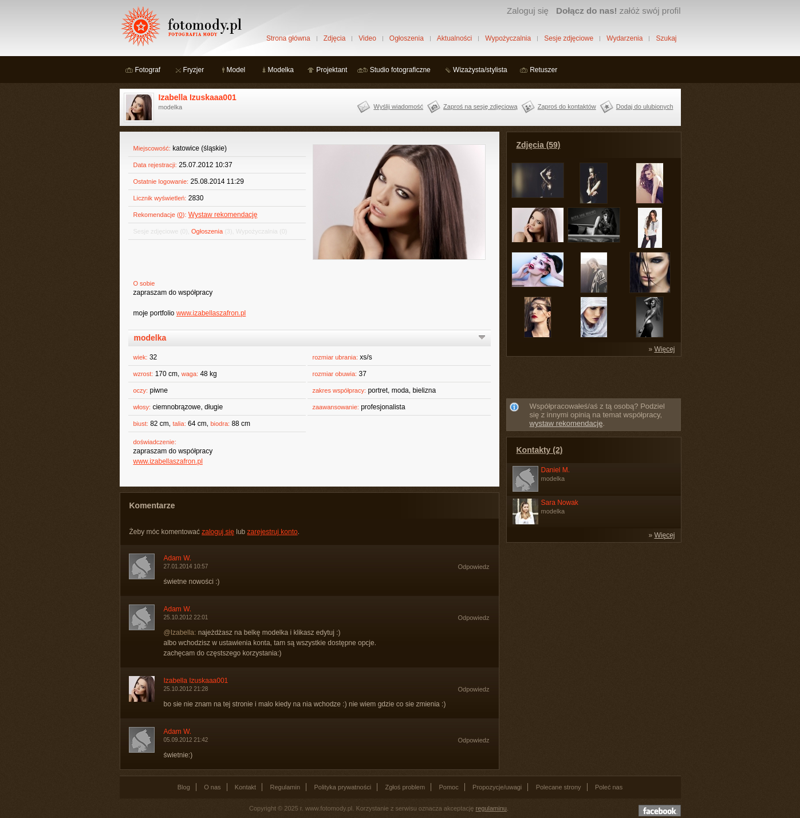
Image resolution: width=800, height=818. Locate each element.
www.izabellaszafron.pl (211, 313)
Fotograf (148, 70)
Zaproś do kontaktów (567, 106)
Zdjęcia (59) (539, 144)
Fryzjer (193, 70)
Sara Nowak (559, 503)
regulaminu (491, 808)
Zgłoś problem (405, 787)
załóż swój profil (618, 10)
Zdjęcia (335, 38)
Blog (184, 787)
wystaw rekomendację (566, 423)
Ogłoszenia (406, 38)
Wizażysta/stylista (480, 70)
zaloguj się (218, 532)
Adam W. (178, 558)
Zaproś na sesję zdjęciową (480, 106)
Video (367, 38)
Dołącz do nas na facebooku (660, 810)
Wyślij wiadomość (398, 106)
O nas (212, 787)
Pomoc (449, 787)
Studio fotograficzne (400, 70)
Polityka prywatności (342, 787)
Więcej (664, 349)
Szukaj (666, 38)
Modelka (281, 70)
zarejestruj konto (272, 532)
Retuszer (543, 70)
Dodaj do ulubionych (644, 106)
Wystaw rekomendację (223, 215)
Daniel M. (555, 470)
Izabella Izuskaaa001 (198, 97)
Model (236, 70)
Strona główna (288, 38)
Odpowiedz (473, 566)
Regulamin (285, 787)
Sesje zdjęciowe (568, 38)
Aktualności (454, 38)
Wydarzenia (624, 38)
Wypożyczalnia (508, 38)
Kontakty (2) (540, 450)
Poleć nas (608, 787)
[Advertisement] (593, 379)
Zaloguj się (528, 10)
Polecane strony (558, 787)
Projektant (331, 70)
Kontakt (245, 787)
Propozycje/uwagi (497, 787)
